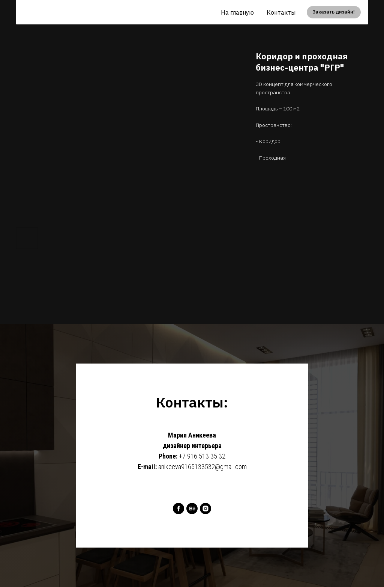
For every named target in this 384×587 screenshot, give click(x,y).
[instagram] (205, 508)
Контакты (281, 12)
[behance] (192, 508)
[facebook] (178, 508)
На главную (237, 12)
